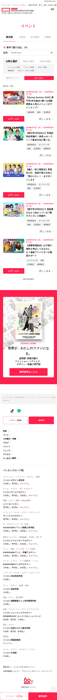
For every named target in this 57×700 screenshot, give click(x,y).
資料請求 (46, 420)
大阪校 (22, 37)
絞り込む (39, 78)
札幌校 (47, 37)
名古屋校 (34, 37)
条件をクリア (13, 78)
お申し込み (15, 119)
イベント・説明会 (19, 420)
